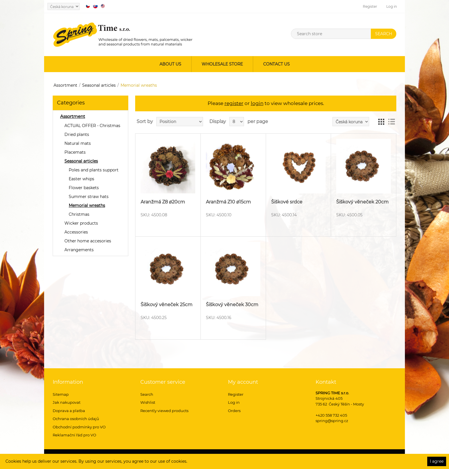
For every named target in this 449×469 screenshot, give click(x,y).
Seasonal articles (99, 85)
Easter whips (81, 178)
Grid (381, 121)
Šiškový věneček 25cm (166, 304)
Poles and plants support (94, 170)
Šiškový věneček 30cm (232, 304)
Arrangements (79, 249)
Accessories (76, 232)
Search (146, 394)
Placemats (75, 152)
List (391, 121)
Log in (391, 6)
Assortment (65, 85)
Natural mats (77, 143)
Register (370, 6)
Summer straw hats (89, 196)
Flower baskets (84, 187)
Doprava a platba (69, 410)
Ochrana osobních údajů (76, 418)
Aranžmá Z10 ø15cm (228, 202)
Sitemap (61, 394)
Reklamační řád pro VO (74, 435)
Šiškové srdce (286, 202)
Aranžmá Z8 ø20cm (163, 202)
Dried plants (76, 134)
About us (170, 64)
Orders (234, 410)
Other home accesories (87, 241)
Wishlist (147, 402)
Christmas (79, 214)
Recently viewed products (164, 410)
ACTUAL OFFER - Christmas (92, 125)
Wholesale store (222, 64)
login (257, 103)
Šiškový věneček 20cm (362, 202)
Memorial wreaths (87, 205)
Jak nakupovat (66, 402)
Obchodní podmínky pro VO (79, 427)
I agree (437, 461)
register (233, 103)
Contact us (276, 64)
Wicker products (81, 223)
